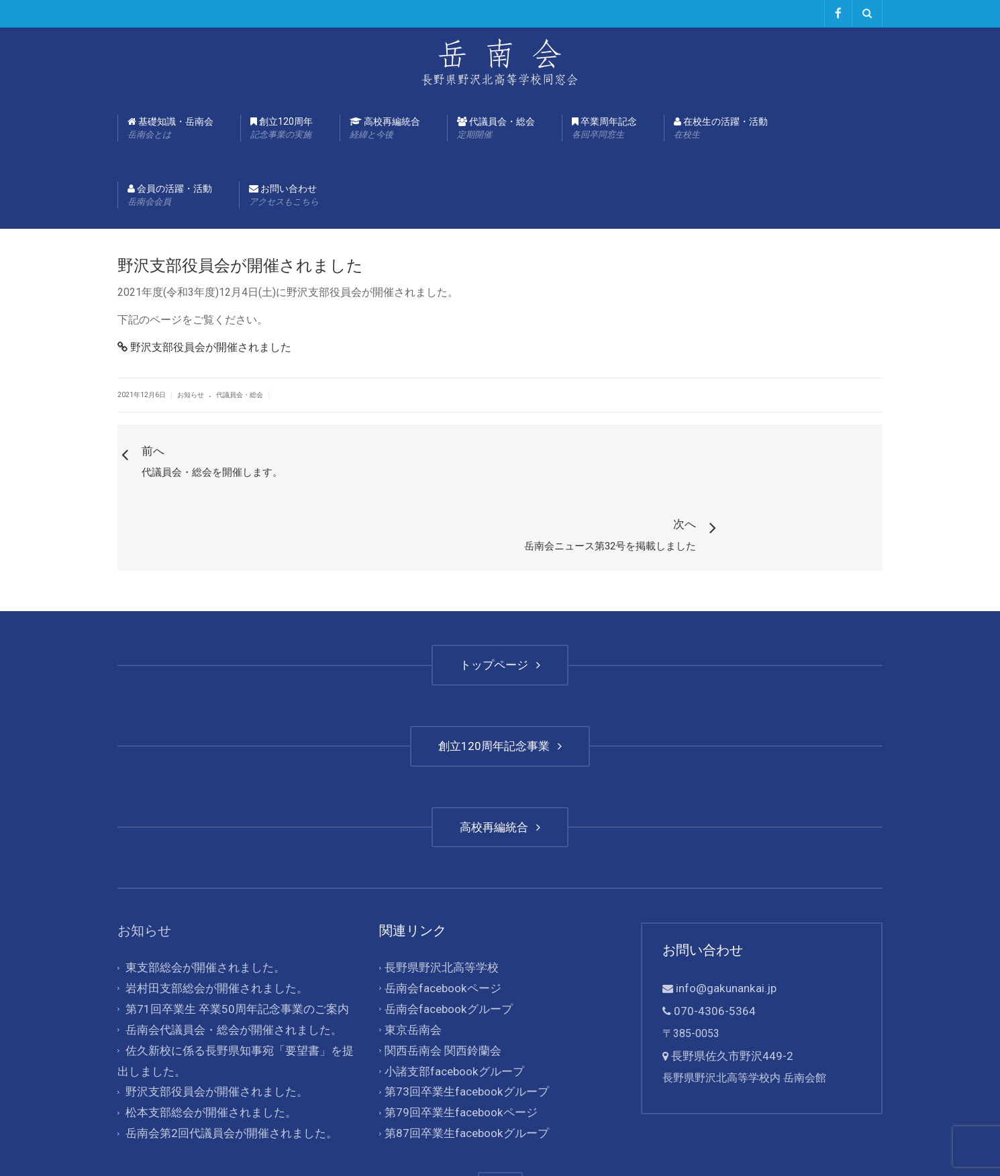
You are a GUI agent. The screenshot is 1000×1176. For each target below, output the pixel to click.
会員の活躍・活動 (170, 195)
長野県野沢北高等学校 (438, 893)
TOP (500, 1101)
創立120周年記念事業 (500, 672)
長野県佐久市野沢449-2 (728, 978)
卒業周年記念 (604, 128)
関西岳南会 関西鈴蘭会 (440, 971)
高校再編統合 (385, 128)
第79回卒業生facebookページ (456, 1030)
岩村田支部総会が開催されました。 (211, 912)
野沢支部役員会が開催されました (204, 346)
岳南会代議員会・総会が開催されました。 (228, 951)
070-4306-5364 (711, 935)
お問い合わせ (284, 195)
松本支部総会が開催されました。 (206, 1030)
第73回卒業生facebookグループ (461, 1010)
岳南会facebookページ (439, 912)
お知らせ (190, 394)
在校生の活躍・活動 (721, 128)
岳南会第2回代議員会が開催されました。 (225, 1049)
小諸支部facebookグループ (450, 991)
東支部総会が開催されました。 (201, 893)
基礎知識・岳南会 (170, 128)
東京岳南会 (411, 951)
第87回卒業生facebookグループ (461, 1049)
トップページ (500, 591)
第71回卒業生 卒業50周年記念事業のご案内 (230, 932)
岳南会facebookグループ (444, 932)
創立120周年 (281, 128)
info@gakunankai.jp (720, 914)
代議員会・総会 (496, 128)
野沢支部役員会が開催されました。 (211, 1010)
